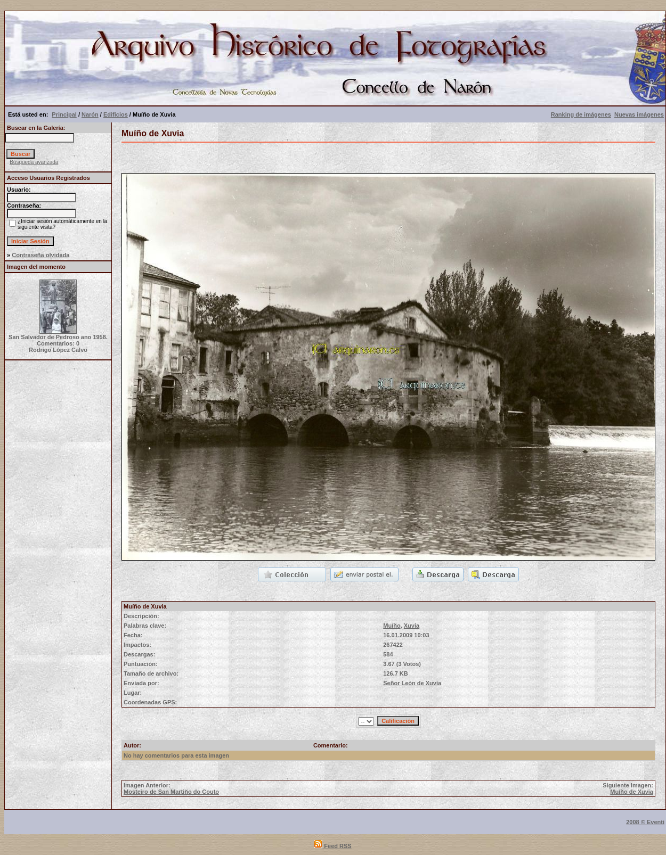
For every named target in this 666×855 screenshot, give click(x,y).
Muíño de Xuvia (631, 791)
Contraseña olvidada (40, 255)
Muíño (391, 625)
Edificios (115, 114)
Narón (90, 114)
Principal (64, 114)
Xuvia (411, 625)
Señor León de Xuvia (412, 683)
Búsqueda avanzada (34, 162)
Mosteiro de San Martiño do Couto (171, 791)
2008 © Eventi (645, 822)
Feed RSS (332, 846)
